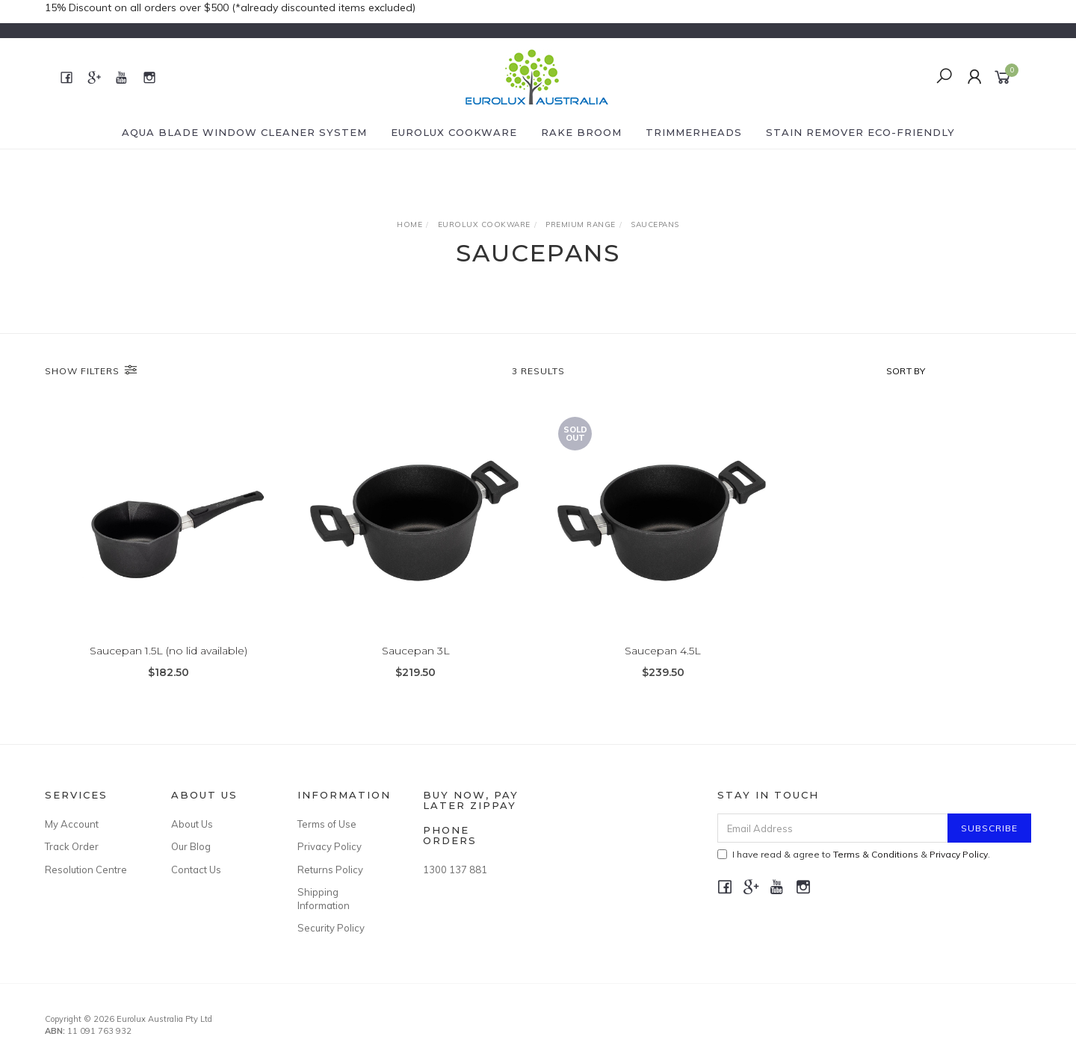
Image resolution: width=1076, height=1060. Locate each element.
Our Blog (191, 846)
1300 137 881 (455, 869)
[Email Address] (832, 828)
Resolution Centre (86, 869)
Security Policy (331, 928)
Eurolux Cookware (454, 132)
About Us (192, 824)
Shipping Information (323, 898)
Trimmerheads (694, 132)
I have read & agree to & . (853, 854)
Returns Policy (330, 869)
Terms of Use (326, 824)
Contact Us (196, 869)
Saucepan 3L (416, 650)
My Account (72, 824)
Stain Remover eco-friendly (860, 132)
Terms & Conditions (875, 854)
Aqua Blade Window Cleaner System (244, 132)
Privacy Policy (329, 846)
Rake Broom (581, 132)
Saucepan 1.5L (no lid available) (168, 650)
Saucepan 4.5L (663, 650)
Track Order (72, 846)
